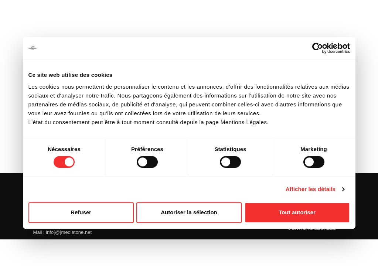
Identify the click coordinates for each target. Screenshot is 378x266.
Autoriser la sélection (189, 212)
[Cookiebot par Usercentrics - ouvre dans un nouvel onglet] (317, 48)
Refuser (81, 212)
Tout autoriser (297, 212)
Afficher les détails (311, 189)
